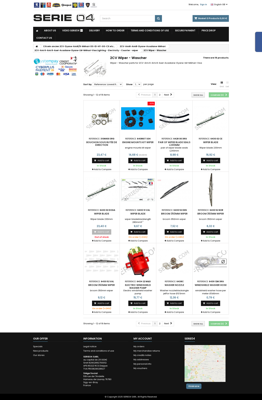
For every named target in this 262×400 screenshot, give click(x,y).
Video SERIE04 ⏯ (72, 30)
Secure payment (185, 30)
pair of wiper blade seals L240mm (174, 144)
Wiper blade (210, 142)
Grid (222, 84)
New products (40, 350)
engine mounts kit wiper (138, 142)
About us (50, 30)
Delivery (94, 30)
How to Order (115, 30)
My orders (139, 346)
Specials (37, 346)
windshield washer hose (211, 285)
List (227, 84)
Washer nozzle (174, 285)
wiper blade (137, 213)
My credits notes (142, 355)
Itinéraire (193, 386)
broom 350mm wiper (174, 213)
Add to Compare (102, 169)
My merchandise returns (147, 350)
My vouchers (140, 368)
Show (129, 84)
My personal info (142, 363)
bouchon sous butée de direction (101, 144)
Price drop (209, 30)
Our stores (39, 355)
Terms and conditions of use (150, 30)
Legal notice (90, 346)
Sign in (203, 4)
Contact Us (44, 38)
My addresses (141, 359)
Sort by (87, 84)
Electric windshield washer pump (138, 286)
